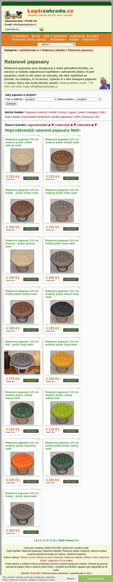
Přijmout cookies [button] (95, 578)
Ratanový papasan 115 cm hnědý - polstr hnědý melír (22, 191)
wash (82, 112)
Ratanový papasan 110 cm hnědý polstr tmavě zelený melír (61, 445)
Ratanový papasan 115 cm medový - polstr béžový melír (22, 243)
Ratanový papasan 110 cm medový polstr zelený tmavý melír (22, 395)
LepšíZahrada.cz (28, 50)
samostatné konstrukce (36, 116)
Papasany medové (36, 112)
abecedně (84, 124)
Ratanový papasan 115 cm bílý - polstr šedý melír (22, 343)
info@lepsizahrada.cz (24, 24)
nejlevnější (63, 124)
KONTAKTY (90, 39)
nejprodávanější (37, 124)
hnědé (53, 112)
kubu (8, 116)
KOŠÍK (74, 39)
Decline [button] (70, 578)
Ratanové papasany (80, 50)
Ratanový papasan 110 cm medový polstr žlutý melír (61, 343)
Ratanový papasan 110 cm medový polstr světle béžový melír (22, 142)
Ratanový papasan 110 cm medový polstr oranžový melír (22, 445)
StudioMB (35, 573)
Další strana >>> (68, 540)
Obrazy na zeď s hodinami (49, 557)
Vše (97, 116)
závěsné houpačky (76, 554)
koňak (62, 112)
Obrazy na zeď (27, 557)
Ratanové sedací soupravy (75, 551)
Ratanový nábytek (53, 50)
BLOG (36, 36)
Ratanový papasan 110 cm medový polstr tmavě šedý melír (62, 294)
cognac (72, 112)
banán (16, 116)
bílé (102, 112)
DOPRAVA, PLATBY (84, 36)
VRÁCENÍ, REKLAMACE (29, 39)
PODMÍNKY (58, 39)
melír (77, 116)
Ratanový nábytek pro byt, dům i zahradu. (50, 15)
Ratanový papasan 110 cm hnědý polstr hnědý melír (22, 292)
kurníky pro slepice (56, 554)
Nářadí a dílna (91, 557)
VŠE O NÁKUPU (55, 36)
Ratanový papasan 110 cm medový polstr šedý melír (61, 191)
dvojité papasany (62, 116)
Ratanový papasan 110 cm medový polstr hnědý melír (62, 141)
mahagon (92, 112)
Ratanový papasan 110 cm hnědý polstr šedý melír (61, 242)
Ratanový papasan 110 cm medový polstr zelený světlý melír (61, 395)
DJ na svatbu (66, 560)
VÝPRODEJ (20, 36)
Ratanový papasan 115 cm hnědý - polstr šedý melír (22, 495)
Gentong (87, 116)
